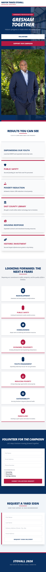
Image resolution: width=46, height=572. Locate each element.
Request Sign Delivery (23, 539)
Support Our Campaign (23, 44)
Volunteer (23, 37)
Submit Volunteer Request (23, 481)
